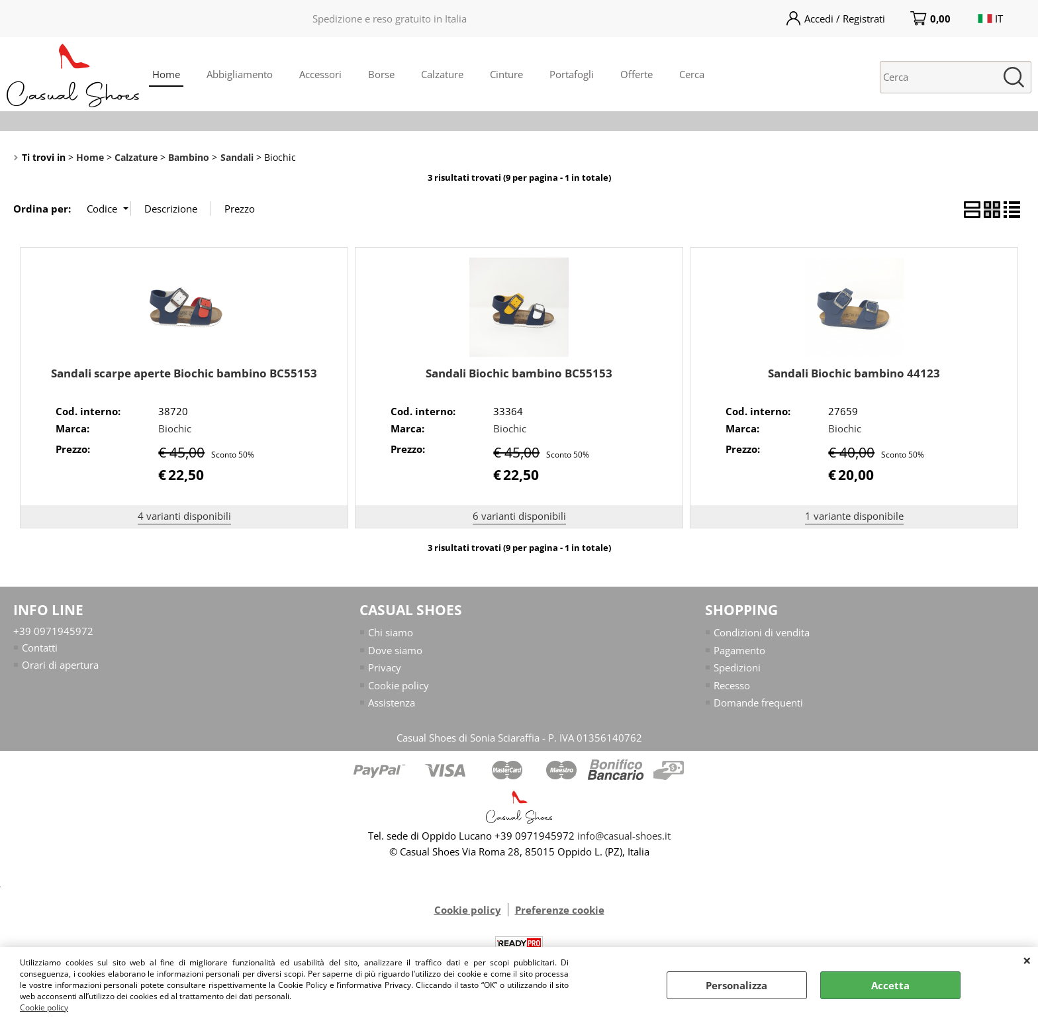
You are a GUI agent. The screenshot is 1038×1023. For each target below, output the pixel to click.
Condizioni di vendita (762, 632)
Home (166, 74)
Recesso (732, 685)
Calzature (442, 74)
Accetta (890, 985)
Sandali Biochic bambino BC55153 (519, 373)
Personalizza (736, 985)
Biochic (174, 428)
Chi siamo (390, 632)
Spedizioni (737, 667)
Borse (381, 74)
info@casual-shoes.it (624, 836)
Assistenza (391, 702)
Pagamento (739, 650)
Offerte (636, 74)
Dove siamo (395, 650)
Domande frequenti (758, 702)
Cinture (506, 74)
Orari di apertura (60, 664)
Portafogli (571, 74)
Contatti (40, 647)
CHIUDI (1027, 960)
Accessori (320, 74)
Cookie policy (44, 1007)
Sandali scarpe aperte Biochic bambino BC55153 (184, 373)
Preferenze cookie (559, 910)
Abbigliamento (240, 74)
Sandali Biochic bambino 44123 (854, 373)
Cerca (691, 74)
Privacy (384, 667)
